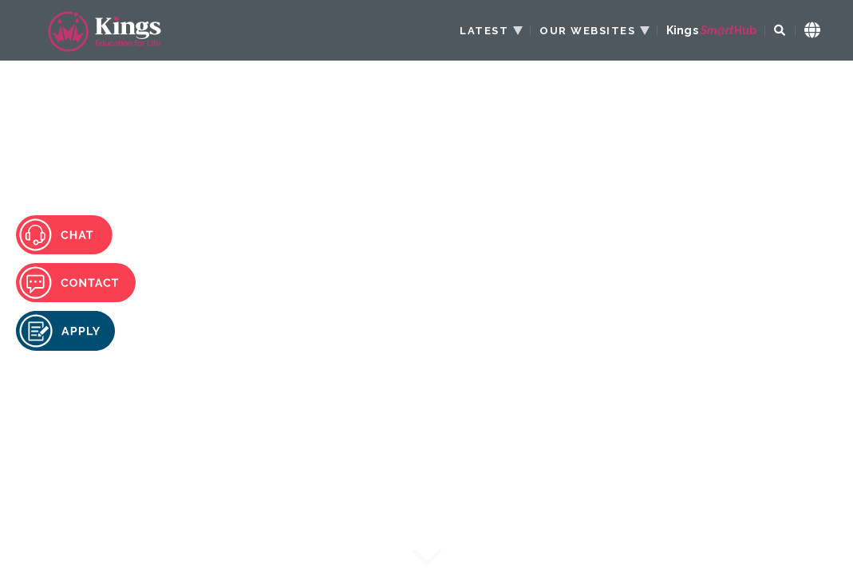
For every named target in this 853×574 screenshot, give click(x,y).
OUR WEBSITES (587, 31)
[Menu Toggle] (801, 93)
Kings (711, 31)
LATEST (484, 31)
